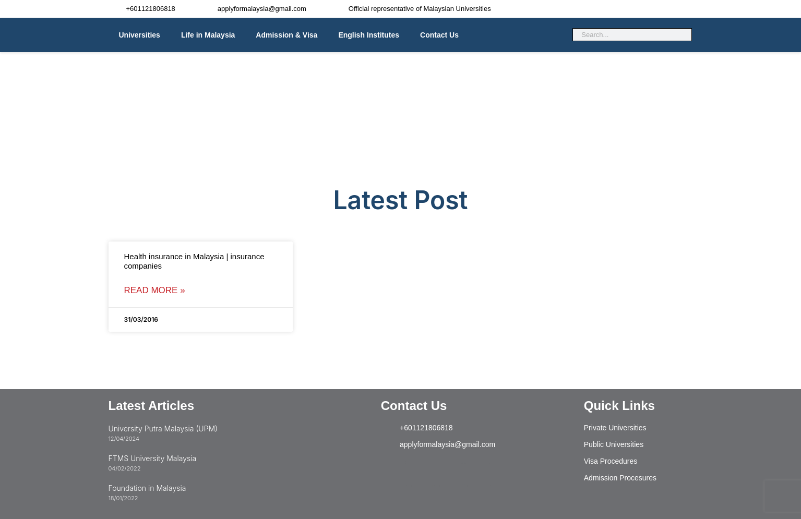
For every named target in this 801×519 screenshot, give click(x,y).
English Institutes (368, 35)
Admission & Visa (286, 35)
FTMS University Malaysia (153, 458)
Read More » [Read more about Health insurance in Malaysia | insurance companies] (154, 290)
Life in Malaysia (208, 35)
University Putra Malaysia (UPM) (163, 428)
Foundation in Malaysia (147, 488)
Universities (139, 35)
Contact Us (439, 35)
